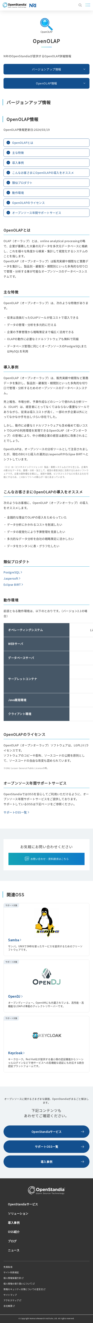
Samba (13, 940)
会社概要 (8, 1306)
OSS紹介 (14, 1232)
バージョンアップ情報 (46, 69)
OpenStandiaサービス (47, 1132)
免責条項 (8, 1267)
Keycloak (15, 1052)
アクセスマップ (11, 1300)
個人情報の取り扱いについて (18, 1283)
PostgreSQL (12, 572)
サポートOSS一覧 (15, 812)
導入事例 (46, 1162)
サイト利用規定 (11, 1272)
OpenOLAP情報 (46, 83)
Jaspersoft (11, 578)
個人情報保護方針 (12, 1278)
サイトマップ (10, 1295)
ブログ (12, 1241)
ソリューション (18, 1213)
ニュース (13, 1250)
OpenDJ (14, 996)
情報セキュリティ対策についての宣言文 (23, 1289)
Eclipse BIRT (12, 584)
